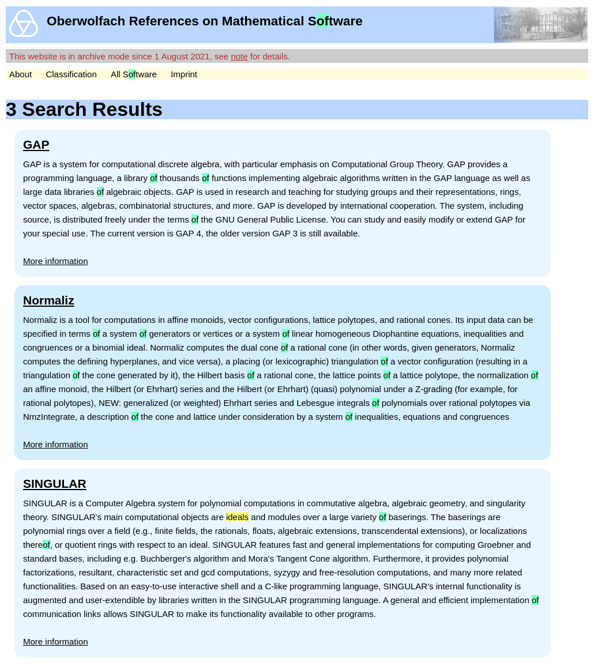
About (20, 74)
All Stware (134, 74)
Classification (71, 74)
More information (55, 261)
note (239, 56)
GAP (36, 144)
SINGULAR (55, 483)
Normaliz (48, 300)
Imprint (184, 74)
